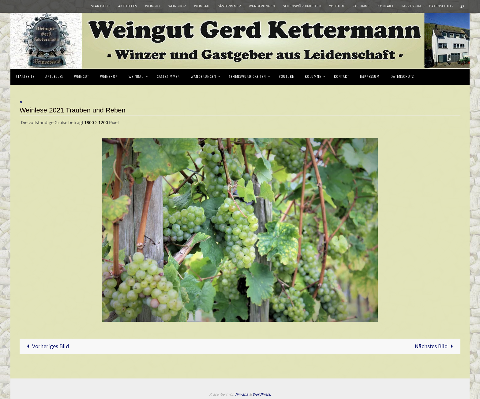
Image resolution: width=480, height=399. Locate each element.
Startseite (100, 6)
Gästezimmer (229, 6)
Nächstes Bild (435, 345)
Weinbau (202, 6)
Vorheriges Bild (46, 345)
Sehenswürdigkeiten (302, 6)
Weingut (152, 6)
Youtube (337, 6)
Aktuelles (127, 6)
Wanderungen (262, 6)
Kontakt (385, 6)
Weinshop (177, 6)
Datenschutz (441, 6)
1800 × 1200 (96, 122)
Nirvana (241, 394)
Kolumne (361, 6)
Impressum (411, 6)
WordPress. (262, 394)
